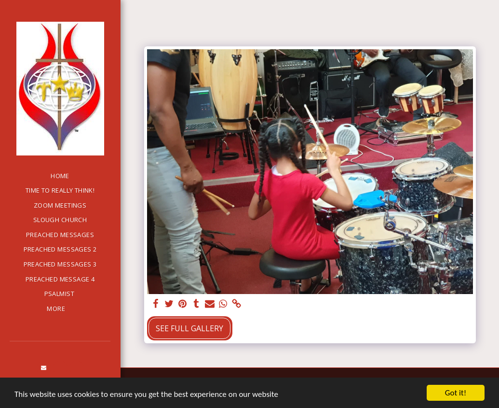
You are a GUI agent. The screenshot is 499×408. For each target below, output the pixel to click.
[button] (44, 368)
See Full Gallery (189, 328)
